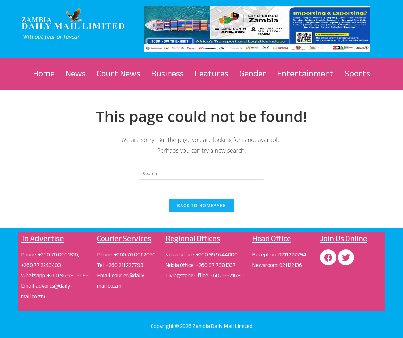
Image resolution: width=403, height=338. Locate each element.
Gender (252, 73)
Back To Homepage (201, 205)
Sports (357, 73)
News (75, 73)
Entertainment (305, 73)
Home (43, 73)
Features (211, 73)
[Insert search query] (201, 173)
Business (167, 73)
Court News (118, 73)
